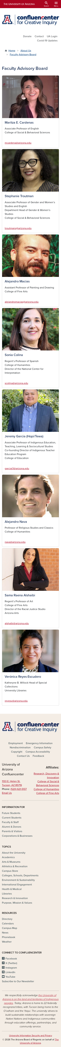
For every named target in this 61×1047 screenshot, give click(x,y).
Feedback (38, 756)
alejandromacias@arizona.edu (22, 302)
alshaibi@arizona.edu (17, 623)
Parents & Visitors (12, 831)
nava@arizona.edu (15, 542)
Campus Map (9, 928)
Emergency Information (39, 743)
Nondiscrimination (20, 747)
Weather (7, 941)
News (5, 932)
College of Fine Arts (47, 793)
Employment (15, 743)
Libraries (7, 893)
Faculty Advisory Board (23, 54)
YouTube (10, 976)
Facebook (11, 958)
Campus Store (10, 871)
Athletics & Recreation (14, 866)
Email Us (7, 793)
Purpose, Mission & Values (17, 902)
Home (11, 50)
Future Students (11, 813)
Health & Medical (12, 889)
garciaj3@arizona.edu (17, 468)
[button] (30, 97)
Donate (27, 36)
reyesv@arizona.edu (16, 701)
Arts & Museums (11, 861)
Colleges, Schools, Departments (20, 875)
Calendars (8, 923)
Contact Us (23, 756)
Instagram (11, 967)
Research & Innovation (15, 898)
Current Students (11, 817)
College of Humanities (46, 789)
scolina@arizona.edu (16, 383)
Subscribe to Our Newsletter (18, 981)
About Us (25, 50)
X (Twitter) (11, 963)
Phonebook (8, 937)
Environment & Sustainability (18, 880)
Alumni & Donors (11, 826)
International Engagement (17, 884)
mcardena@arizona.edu (18, 143)
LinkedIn (10, 972)
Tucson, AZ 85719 (12, 785)
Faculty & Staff (10, 822)
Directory (7, 919)
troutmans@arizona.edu (18, 228)
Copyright (16, 751)
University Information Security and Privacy (30, 1035)
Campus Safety (42, 747)
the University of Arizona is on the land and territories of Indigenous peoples (30, 999)
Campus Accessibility (38, 751)
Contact (39, 36)
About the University (13, 852)
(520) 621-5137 (19, 789)
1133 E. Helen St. (11, 781)
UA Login (52, 36)
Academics (8, 857)
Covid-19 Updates (47, 40)
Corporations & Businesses (17, 836)
